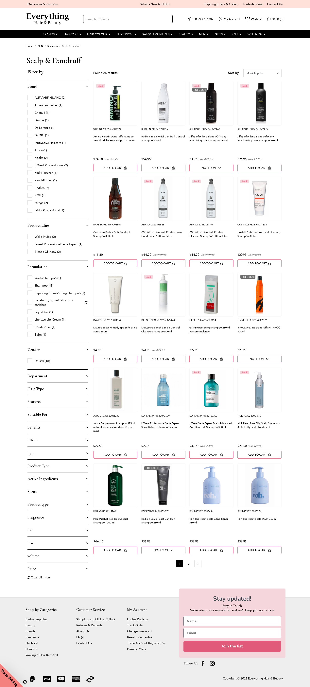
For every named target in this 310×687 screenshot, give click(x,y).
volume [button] (33, 556)
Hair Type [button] (35, 388)
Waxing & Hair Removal (42, 654)
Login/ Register (137, 619)
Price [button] (31, 568)
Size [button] (30, 543)
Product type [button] (38, 504)
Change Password (139, 631)
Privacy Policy (136, 648)
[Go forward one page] (198, 563)
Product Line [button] (38, 225)
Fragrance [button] (35, 517)
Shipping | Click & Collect (221, 4)
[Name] (232, 621)
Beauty (30, 625)
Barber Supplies (36, 619)
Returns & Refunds (89, 625)
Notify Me (211, 167)
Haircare (31, 648)
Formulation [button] (37, 266)
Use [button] (30, 530)
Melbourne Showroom (42, 4)
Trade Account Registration (146, 642)
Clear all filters (39, 577)
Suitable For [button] (37, 414)
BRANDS (49, 34)
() (275, 19)
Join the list (232, 646)
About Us (82, 631)
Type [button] (31, 453)
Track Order (135, 625)
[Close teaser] (25, 682)
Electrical (32, 642)
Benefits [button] (33, 427)
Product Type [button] (38, 466)
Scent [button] (32, 491)
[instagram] (212, 663)
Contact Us (275, 4)
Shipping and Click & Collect (95, 619)
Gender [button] (33, 349)
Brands (30, 631)
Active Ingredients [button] (42, 478)
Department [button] (37, 376)
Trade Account (253, 4)
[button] (12, 675)
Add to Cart (115, 167)
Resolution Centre (139, 637)
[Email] (232, 633)
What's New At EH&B (155, 4)
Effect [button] (32, 440)
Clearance (32, 637)
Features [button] (34, 401)
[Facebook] (203, 663)
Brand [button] (32, 86)
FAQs (79, 637)
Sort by (233, 73)
